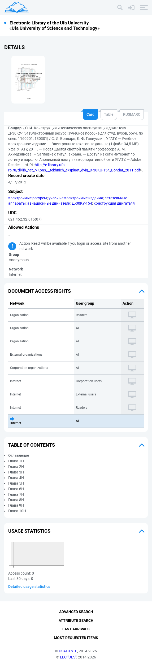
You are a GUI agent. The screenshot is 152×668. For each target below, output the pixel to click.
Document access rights (39, 291)
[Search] (120, 7)
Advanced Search (76, 612)
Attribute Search (76, 620)
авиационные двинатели (48, 203)
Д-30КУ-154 (82, 203)
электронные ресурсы (27, 198)
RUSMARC (131, 114)
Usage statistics (29, 531)
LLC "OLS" (68, 657)
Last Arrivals (76, 629)
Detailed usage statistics (29, 586)
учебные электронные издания (76, 198)
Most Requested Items (76, 638)
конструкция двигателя (114, 203)
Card (90, 114)
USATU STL (68, 651)
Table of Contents (31, 445)
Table (109, 114)
